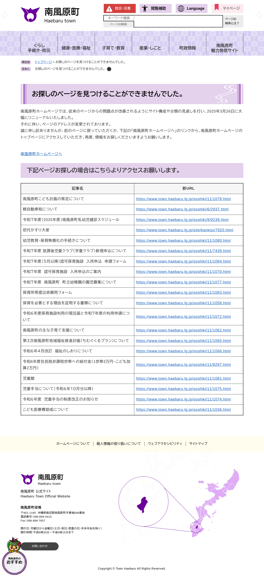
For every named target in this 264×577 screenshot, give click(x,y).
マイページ (231, 8)
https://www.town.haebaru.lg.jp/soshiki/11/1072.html (183, 317)
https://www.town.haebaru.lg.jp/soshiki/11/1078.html (183, 199)
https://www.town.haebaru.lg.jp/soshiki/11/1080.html (183, 241)
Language (195, 8)
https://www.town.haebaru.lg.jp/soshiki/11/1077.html (183, 282)
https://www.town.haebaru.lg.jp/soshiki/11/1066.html (183, 351)
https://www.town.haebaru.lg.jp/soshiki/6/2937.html (182, 209)
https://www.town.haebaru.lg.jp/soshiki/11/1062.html (183, 330)
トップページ (43, 62)
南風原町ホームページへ (41, 154)
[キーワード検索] (178, 21)
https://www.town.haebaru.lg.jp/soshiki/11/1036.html (183, 410)
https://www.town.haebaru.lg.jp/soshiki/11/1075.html (183, 389)
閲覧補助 (158, 8)
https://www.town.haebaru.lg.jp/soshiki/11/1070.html (183, 272)
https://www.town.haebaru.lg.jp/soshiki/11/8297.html (183, 365)
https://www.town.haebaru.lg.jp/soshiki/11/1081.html (183, 378)
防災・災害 (123, 8)
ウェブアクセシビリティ (165, 443)
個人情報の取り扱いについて (119, 443)
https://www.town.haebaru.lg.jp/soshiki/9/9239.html (182, 220)
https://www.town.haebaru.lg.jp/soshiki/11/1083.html (183, 292)
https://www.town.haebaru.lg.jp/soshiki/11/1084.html (183, 261)
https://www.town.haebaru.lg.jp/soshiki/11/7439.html (183, 251)
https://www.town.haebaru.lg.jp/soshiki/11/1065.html (183, 341)
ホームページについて (73, 443)
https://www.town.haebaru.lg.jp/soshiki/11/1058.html (183, 303)
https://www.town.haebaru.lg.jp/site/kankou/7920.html (184, 230)
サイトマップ (198, 443)
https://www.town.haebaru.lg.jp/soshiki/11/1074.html (183, 399)
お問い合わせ (39, 546)
